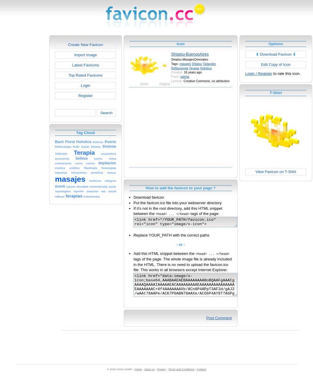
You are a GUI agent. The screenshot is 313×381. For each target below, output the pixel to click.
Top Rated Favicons (85, 75)
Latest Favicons (85, 65)
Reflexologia (179, 68)
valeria (184, 76)
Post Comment (219, 324)
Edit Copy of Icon (275, 64)
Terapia (194, 68)
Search (106, 113)
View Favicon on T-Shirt (275, 172)
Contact (201, 375)
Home (138, 375)
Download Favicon (276, 54)
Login (85, 85)
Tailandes (209, 64)
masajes (185, 64)
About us (149, 375)
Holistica (205, 68)
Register (85, 96)
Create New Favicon (85, 45)
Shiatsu (197, 64)
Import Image (85, 55)
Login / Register (258, 73)
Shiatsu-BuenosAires (190, 54)
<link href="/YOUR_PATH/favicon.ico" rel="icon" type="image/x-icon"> (192, 223)
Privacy (161, 375)
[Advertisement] (24, 122)
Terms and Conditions (181, 375)
